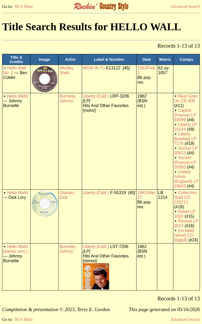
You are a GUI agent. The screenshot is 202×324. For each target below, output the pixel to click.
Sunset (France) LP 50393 (185, 162)
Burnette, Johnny (68, 98)
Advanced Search (185, 6)
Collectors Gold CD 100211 (185, 197)
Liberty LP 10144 (185, 126)
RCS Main (24, 6)
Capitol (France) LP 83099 (185, 115)
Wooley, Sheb (66, 70)
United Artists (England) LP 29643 (186, 179)
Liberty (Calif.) (96, 96)
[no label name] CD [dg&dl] (184, 235)
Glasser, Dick (67, 195)
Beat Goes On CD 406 (186, 98)
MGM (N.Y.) (94, 68)
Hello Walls (17, 96)
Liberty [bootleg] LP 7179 (185, 139)
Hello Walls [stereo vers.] (15, 249)
